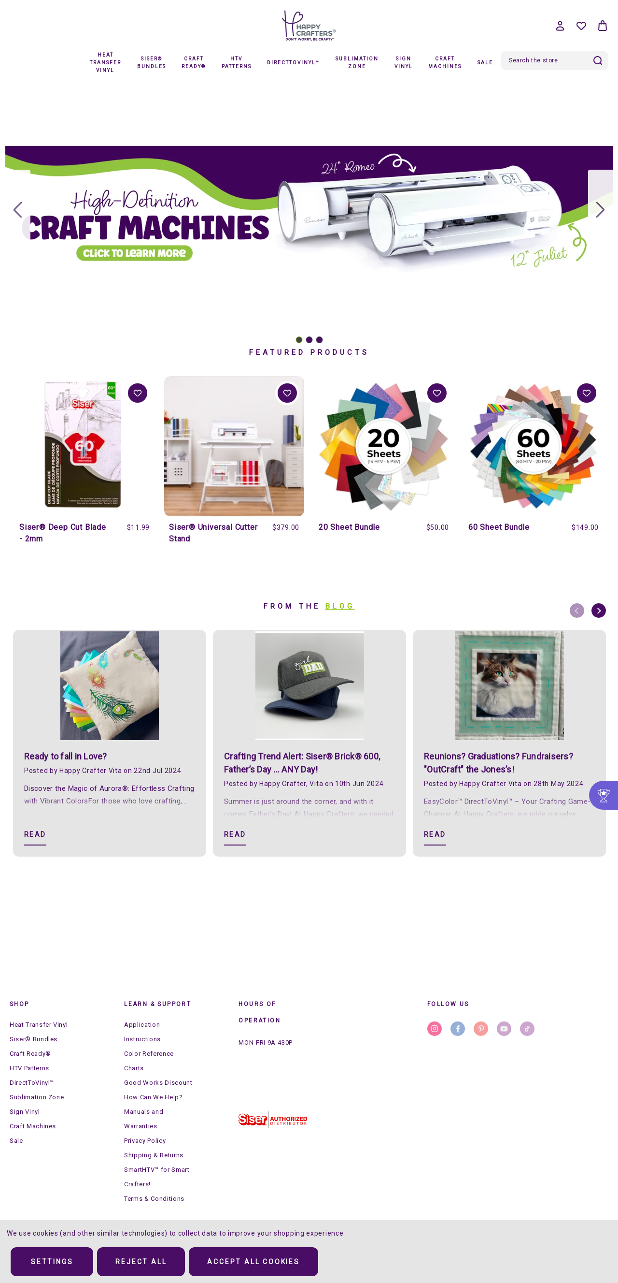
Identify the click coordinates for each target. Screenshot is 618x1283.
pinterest (481, 1029)
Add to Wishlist (137, 393)
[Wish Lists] (581, 25)
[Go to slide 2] (600, 210)
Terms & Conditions (154, 1198)
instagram (434, 1029)
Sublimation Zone (357, 62)
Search (598, 60)
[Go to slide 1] (298, 339)
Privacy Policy (145, 1140)
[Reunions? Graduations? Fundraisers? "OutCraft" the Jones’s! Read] (435, 835)
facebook (458, 1029)
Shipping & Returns (153, 1155)
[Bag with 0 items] (602, 25)
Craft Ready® (194, 62)
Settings (52, 1262)
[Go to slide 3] (17, 210)
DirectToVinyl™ (293, 62)
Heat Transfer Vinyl (105, 62)
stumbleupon (527, 1029)
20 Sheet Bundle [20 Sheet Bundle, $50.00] (349, 527)
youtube (504, 1029)
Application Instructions (142, 1032)
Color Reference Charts (149, 1061)
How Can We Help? (153, 1097)
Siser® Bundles (151, 62)
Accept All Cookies (253, 1262)
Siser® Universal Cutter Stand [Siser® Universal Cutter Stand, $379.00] (213, 533)
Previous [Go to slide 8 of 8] (577, 610)
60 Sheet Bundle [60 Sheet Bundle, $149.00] (499, 527)
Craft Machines (445, 62)
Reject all (141, 1262)
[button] (273, 1119)
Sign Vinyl (403, 62)
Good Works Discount (158, 1082)
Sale (485, 62)
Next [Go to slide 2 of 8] (598, 610)
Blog (340, 606)
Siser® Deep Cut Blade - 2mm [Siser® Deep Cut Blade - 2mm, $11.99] (62, 533)
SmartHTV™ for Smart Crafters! (156, 1177)
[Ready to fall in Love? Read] (35, 835)
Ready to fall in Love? (65, 756)
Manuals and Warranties (143, 1119)
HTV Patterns (237, 62)
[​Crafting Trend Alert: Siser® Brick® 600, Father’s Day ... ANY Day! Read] (235, 835)
